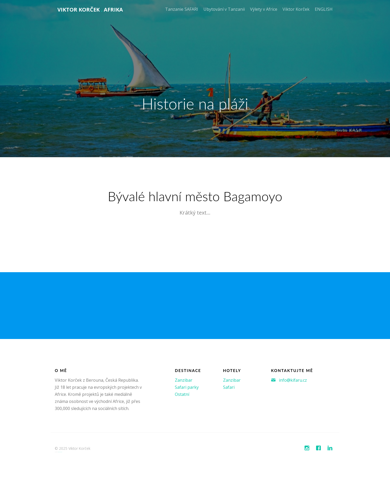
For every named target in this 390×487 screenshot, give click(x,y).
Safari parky (187, 387)
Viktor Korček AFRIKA (90, 9)
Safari (229, 387)
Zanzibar (183, 380)
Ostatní (182, 394)
